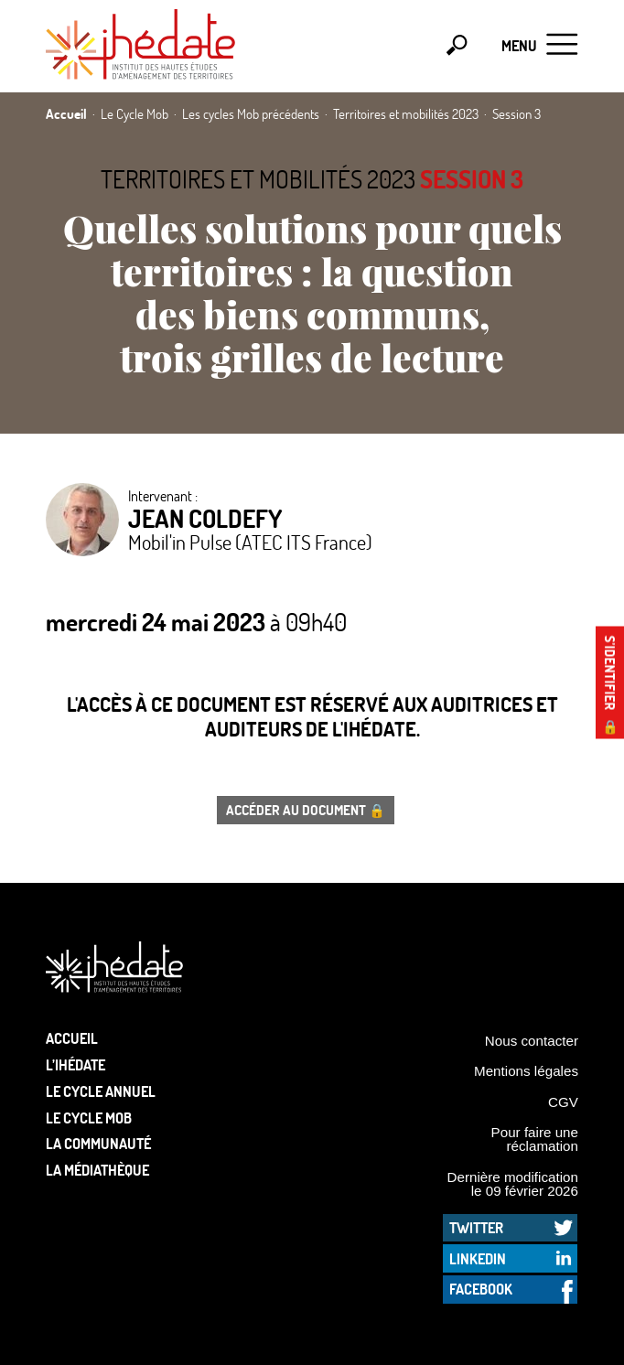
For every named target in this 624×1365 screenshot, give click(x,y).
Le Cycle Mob (89, 1117)
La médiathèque (97, 1169)
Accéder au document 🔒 (305, 810)
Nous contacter (531, 1040)
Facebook (480, 1288)
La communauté (98, 1143)
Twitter (476, 1227)
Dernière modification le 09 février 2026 (512, 1183)
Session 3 (471, 179)
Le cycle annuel (101, 1091)
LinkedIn (477, 1258)
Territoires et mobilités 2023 (258, 179)
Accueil (72, 1038)
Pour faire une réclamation (534, 1139)
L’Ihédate (75, 1064)
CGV (563, 1102)
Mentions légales (526, 1071)
